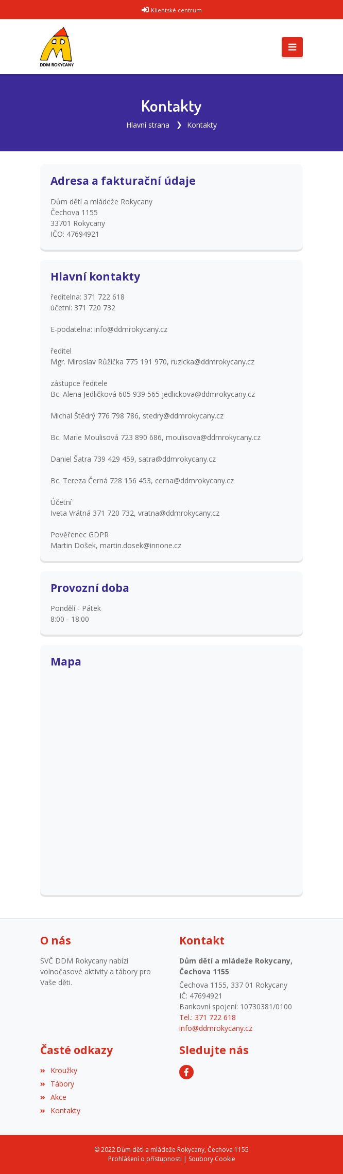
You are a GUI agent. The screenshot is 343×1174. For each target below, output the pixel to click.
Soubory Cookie (211, 1158)
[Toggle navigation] (292, 47)
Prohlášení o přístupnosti (145, 1158)
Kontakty (202, 125)
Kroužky (58, 1070)
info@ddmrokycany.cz (215, 1028)
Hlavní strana (147, 125)
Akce (53, 1097)
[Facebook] (186, 1072)
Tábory (57, 1084)
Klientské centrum (176, 10)
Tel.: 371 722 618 (207, 1017)
